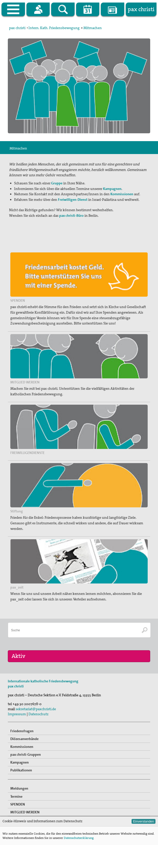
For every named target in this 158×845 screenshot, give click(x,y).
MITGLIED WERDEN (25, 812)
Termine (16, 796)
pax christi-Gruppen (25, 754)
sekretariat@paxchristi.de (36, 709)
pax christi (17, 28)
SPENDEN (17, 804)
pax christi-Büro (71, 215)
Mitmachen (92, 28)
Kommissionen (21, 746)
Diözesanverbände (24, 738)
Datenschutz (38, 714)
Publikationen (21, 770)
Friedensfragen (22, 731)
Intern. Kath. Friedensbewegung (54, 28)
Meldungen (19, 788)
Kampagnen (19, 762)
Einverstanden (143, 821)
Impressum (17, 714)
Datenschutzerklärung (78, 838)
